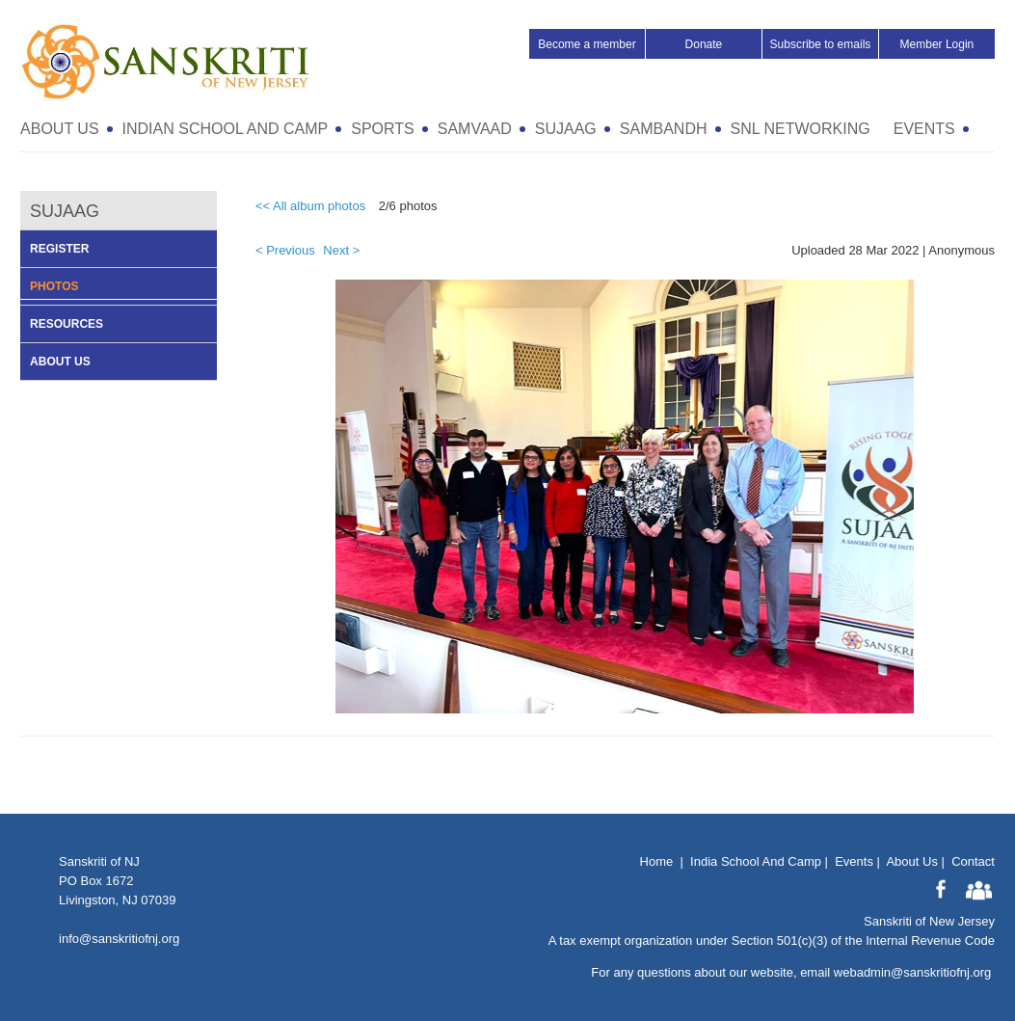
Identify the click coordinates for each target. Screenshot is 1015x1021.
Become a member (586, 44)
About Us (911, 861)
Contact (973, 861)
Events (854, 861)
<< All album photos (310, 206)
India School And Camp (755, 861)
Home (657, 861)
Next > (341, 250)
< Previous (285, 250)
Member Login (937, 44)
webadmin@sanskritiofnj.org (913, 972)
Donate (704, 44)
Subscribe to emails (820, 44)
